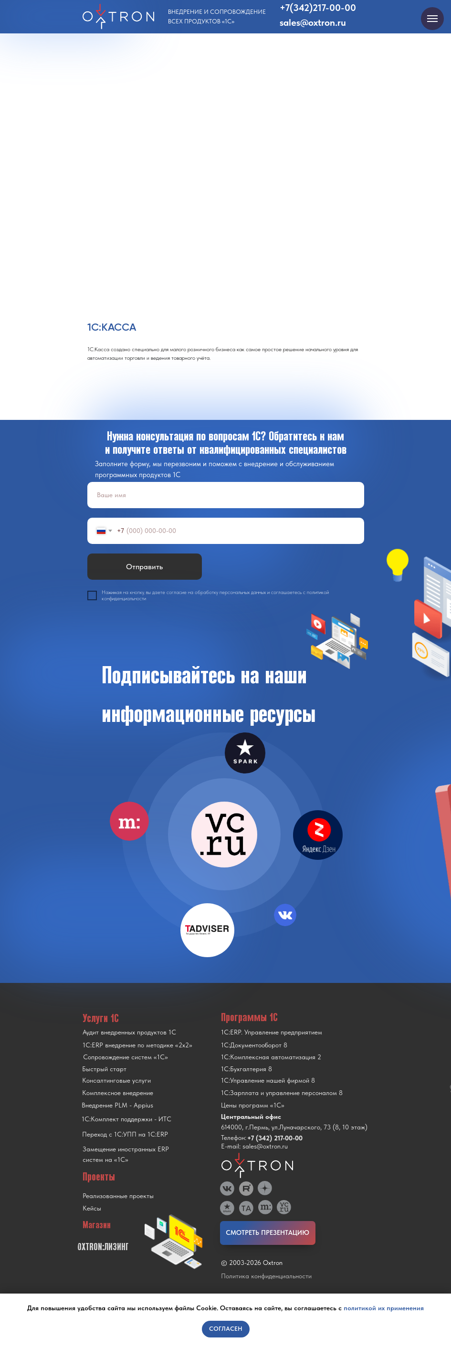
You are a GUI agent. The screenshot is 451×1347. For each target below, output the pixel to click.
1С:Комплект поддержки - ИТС (126, 1119)
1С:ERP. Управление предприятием (271, 1032)
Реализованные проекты (118, 1196)
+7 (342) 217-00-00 (275, 1138)
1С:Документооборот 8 (254, 1045)
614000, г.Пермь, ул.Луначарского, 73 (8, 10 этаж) (294, 1127)
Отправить (144, 566)
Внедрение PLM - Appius (117, 1105)
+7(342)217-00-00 (318, 7)
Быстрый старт (104, 1069)
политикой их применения (384, 1308)
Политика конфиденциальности (266, 1276)
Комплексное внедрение (117, 1092)
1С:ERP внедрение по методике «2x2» (137, 1045)
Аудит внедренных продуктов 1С (129, 1032)
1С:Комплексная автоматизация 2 (271, 1057)
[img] (224, 834)
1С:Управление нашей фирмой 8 (268, 1080)
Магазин (97, 1225)
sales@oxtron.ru (313, 22)
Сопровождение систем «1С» (125, 1057)
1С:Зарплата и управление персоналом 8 (282, 1092)
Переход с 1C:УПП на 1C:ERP (125, 1134)
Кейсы (92, 1208)
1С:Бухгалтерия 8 (246, 1069)
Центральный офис (251, 1116)
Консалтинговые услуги (116, 1080)
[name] (225, 495)
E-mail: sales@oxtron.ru (254, 1146)
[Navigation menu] (432, 18)
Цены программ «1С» (252, 1105)
